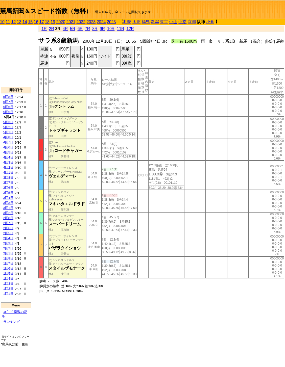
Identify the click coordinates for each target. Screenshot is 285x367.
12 (13, 22)
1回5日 (8, 273)
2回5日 (8, 233)
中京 (182, 22)
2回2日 (8, 248)
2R (51, 29)
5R (72, 29)
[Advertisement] (16, 55)
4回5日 (8, 152)
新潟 (155, 21)
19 (53, 22)
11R (120, 29)
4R (65, 29)
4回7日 (8, 142)
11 (8, 22)
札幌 (127, 21)
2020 (60, 22)
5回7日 (8, 102)
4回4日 (8, 157)
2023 (91, 22)
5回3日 (8, 122)
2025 (111, 22)
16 (36, 22)
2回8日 (8, 218)
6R (80, 29)
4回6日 (8, 147)
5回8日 (8, 97)
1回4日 (8, 278)
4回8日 (8, 137)
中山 (173, 22)
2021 (71, 22)
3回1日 (8, 208)
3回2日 (8, 213)
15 (30, 22)
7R (87, 29)
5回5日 (8, 112)
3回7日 (8, 183)
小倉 (210, 21)
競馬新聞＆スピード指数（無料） (46, 11)
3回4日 (8, 198)
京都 (192, 21)
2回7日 (8, 223)
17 (41, 22)
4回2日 (8, 167)
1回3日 (8, 283)
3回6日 (8, 188)
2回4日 (8, 238)
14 (24, 22)
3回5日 (8, 193)
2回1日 (8, 253)
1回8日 (8, 258)
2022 (81, 22)
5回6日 (8, 107)
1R (43, 29)
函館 (136, 21)
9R (102, 29)
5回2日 (8, 127)
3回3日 (8, 203)
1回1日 (8, 294)
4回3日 (8, 162)
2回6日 (8, 228)
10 (2, 22)
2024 (101, 22)
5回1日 (8, 132)
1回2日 (8, 289)
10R (110, 29)
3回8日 (8, 177)
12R (130, 29)
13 (19, 22)
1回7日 (8, 263)
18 (47, 22)
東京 (164, 21)
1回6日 (8, 268)
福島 (146, 21)
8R (94, 29)
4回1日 (8, 172)
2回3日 (8, 243)
